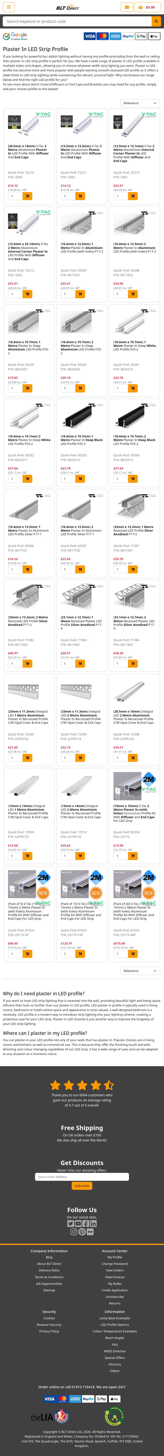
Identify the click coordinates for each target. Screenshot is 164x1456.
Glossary (115, 1364)
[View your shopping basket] (147, 7)
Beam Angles (114, 1338)
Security (49, 1311)
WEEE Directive (115, 1351)
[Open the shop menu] (9, 7)
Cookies (49, 1318)
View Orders (115, 1270)
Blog (49, 1257)
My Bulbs (114, 1283)
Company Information (49, 1251)
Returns (115, 1303)
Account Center (115, 1251)
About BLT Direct (49, 1263)
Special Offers (115, 1357)
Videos (115, 1371)
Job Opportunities (49, 1283)
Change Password (115, 1263)
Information (115, 1311)
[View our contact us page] (127, 7)
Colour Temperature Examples (115, 1331)
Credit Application (115, 1290)
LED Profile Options (115, 1324)
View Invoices (115, 1277)
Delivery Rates (49, 1270)
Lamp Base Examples (114, 1318)
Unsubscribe (115, 1296)
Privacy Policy (49, 1331)
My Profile (114, 1257)
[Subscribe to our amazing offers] (82, 1177)
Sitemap (49, 1290)
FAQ (115, 1344)
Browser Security (49, 1324)
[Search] (156, 21)
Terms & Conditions (49, 1277)
